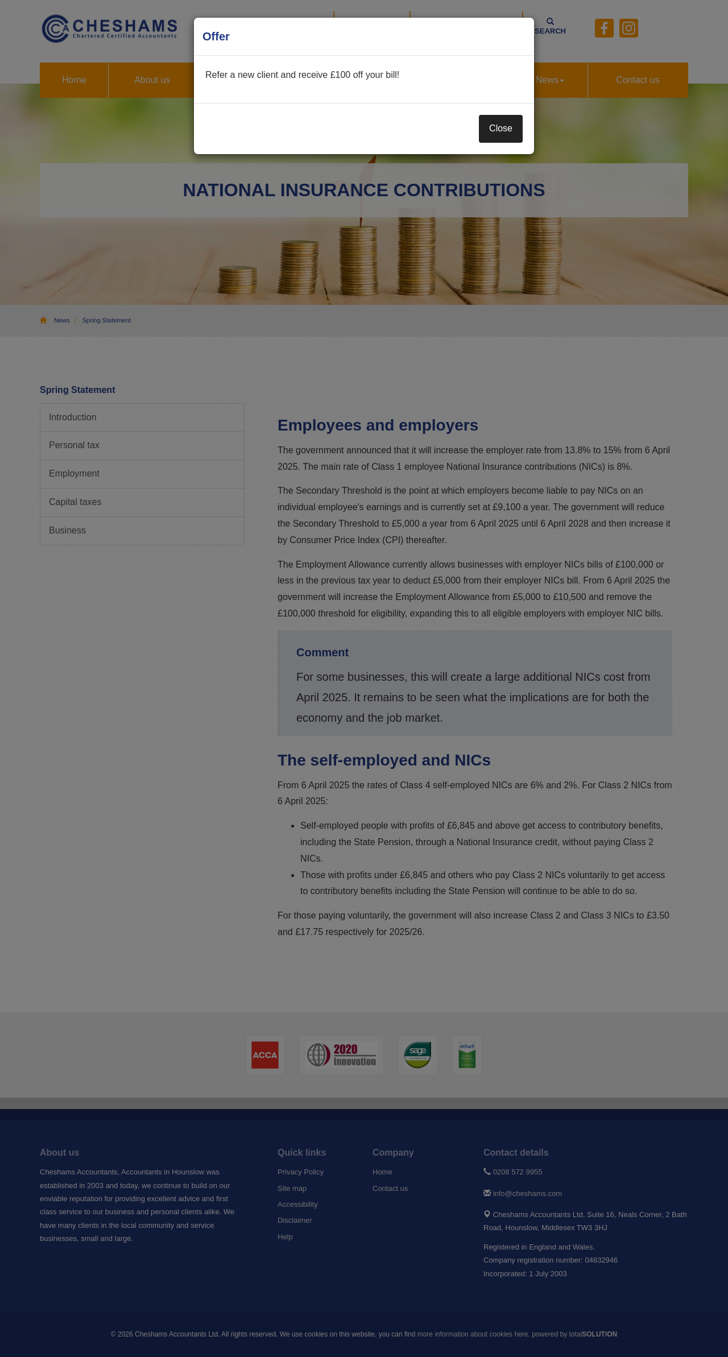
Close (500, 128)
